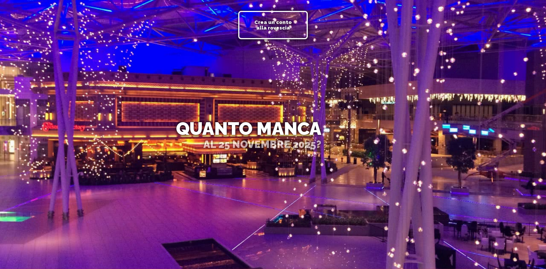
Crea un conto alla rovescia (273, 25)
